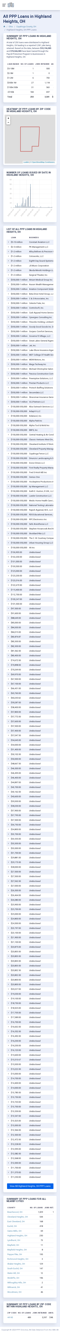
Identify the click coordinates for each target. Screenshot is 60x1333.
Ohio (11, 26)
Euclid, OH (12, 1226)
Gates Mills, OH (14, 1231)
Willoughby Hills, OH (16, 1282)
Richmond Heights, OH (17, 1259)
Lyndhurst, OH (13, 1240)
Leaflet (26, 162)
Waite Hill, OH (13, 1273)
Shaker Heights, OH (16, 1264)
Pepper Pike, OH (14, 1254)
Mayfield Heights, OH (17, 1249)
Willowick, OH (13, 1287)
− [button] (8, 122)
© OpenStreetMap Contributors (42, 162)
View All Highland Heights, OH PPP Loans (30, 1186)
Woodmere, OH (14, 1292)
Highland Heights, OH (17, 1235)
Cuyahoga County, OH (26, 26)
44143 (10, 1317)
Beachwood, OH (14, 1212)
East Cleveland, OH (16, 1221)
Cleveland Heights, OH (17, 1217)
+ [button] (8, 118)
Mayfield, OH (13, 1245)
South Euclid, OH (15, 1268)
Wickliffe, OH (13, 1278)
